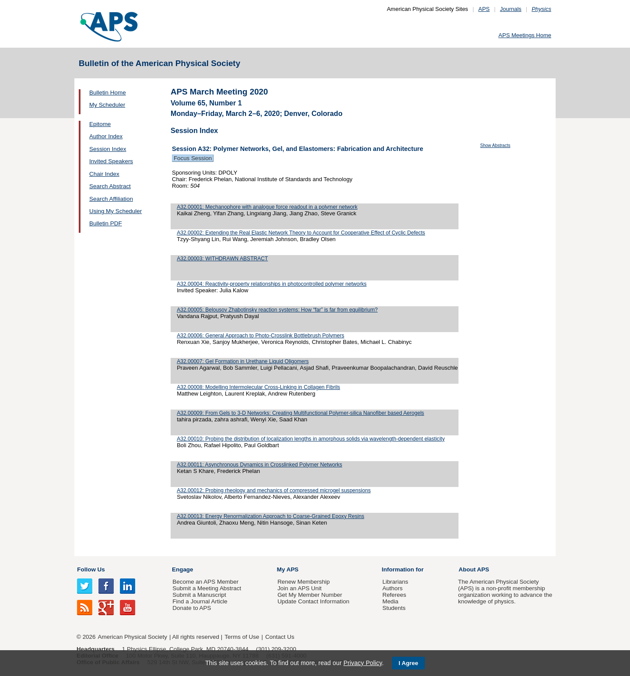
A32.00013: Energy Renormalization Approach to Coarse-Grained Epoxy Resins (270, 516)
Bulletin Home (107, 92)
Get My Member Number (309, 595)
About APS (473, 569)
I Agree (408, 663)
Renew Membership (303, 581)
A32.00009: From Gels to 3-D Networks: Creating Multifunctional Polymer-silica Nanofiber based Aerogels (300, 413)
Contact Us (279, 637)
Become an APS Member (205, 581)
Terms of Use (241, 637)
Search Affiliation (111, 199)
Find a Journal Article (199, 601)
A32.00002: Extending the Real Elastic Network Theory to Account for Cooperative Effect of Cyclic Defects (301, 233)
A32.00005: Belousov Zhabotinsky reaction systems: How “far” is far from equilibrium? (277, 310)
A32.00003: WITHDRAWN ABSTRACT (222, 259)
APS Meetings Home (524, 35)
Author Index (105, 136)
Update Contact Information (313, 601)
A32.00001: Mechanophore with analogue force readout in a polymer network (267, 207)
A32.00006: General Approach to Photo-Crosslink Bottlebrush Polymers (260, 336)
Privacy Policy (362, 662)
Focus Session (193, 158)
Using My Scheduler (115, 211)
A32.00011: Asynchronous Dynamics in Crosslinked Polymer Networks (259, 465)
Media (390, 601)
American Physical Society (132, 637)
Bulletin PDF (105, 223)
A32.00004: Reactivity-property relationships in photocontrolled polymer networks (272, 284)
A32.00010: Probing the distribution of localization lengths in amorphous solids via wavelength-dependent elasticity (310, 439)
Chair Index (104, 174)
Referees (394, 595)
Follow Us (91, 569)
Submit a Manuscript (199, 595)
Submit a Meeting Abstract (206, 588)
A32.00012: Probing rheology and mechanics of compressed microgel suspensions (274, 490)
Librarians (395, 581)
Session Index (107, 149)
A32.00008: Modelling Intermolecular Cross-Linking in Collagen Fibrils (258, 387)
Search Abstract (110, 186)
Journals (511, 9)
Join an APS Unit (299, 588)
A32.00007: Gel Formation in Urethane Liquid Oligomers (242, 361)
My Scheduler (107, 105)
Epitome (100, 124)
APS (484, 9)
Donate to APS (191, 608)
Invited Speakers (111, 161)
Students (394, 608)
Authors (392, 588)
